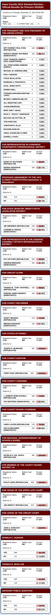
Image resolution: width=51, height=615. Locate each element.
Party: (5, 24)
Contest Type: (24, 24)
